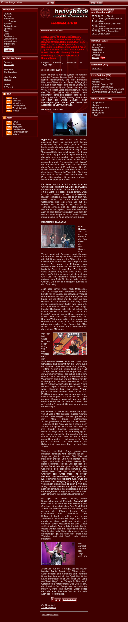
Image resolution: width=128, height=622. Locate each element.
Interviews (96, 64)
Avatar (107, 33)
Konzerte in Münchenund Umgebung (102, 10)
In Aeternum (98, 52)
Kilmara (95, 105)
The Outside (98, 112)
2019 (58, 70)
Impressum (9, 44)
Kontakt (7, 46)
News (15, 98)
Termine (8, 23)
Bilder (6, 31)
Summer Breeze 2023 (102, 84)
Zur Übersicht (48, 605)
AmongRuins (98, 47)
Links (6, 33)
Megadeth (97, 50)
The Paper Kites (111, 31)
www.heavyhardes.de (50, 614)
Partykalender (10, 26)
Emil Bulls (97, 68)
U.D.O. (95, 115)
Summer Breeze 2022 (102, 87)
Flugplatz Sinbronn (51, 62)
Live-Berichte (98, 75)
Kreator (95, 57)
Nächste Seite (69, 599)
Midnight (96, 81)
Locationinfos (10, 38)
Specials (8, 28)
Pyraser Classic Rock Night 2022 (108, 89)
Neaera (7, 79)
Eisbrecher (9, 64)
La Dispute (109, 16)
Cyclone (96, 55)
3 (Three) (8, 87)
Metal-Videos (98, 98)
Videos (15, 110)
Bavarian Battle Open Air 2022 (107, 92)
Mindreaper (97, 110)
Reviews (95, 40)
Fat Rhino (97, 45)
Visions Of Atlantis (112, 28)
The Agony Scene (100, 107)
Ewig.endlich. (98, 102)
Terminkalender (20, 108)
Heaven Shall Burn (101, 79)
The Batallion (10, 72)
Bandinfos (9, 36)
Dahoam (8, 13)
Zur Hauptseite (48, 607)
